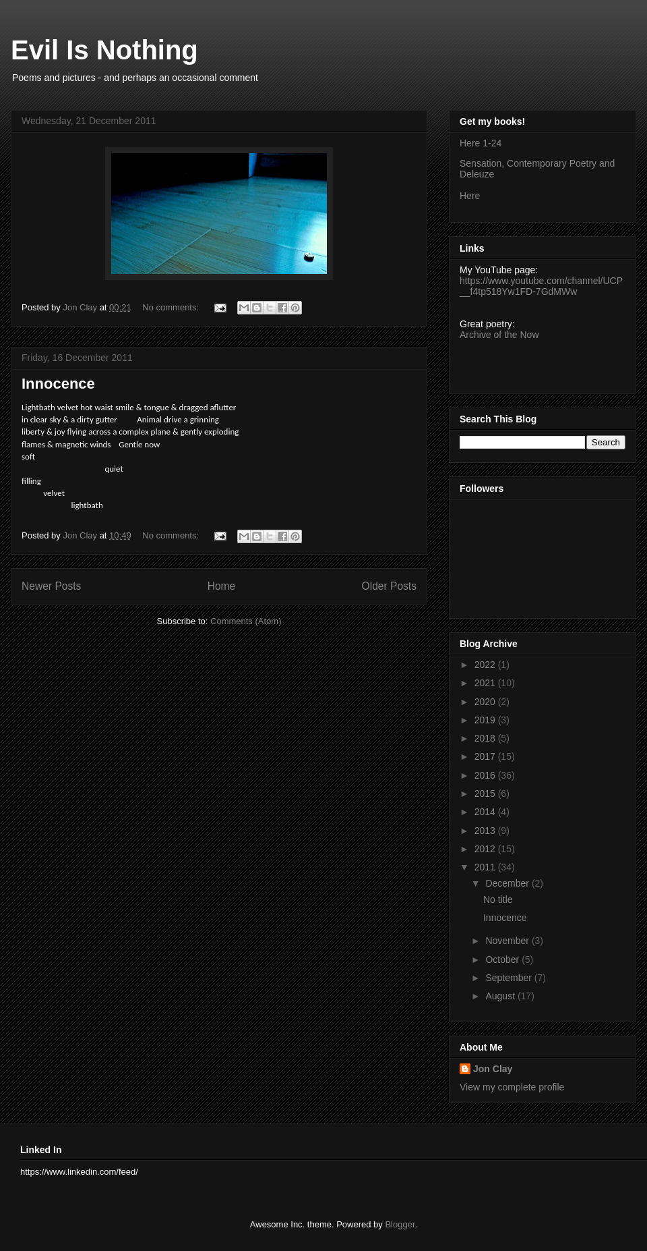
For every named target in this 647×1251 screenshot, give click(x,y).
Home (222, 586)
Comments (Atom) (245, 621)
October (503, 959)
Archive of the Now (499, 334)
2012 (486, 848)
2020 (486, 701)
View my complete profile (512, 1087)
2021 (486, 682)
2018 (486, 738)
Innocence (58, 383)
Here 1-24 (480, 143)
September (509, 977)
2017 (486, 756)
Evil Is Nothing (104, 50)
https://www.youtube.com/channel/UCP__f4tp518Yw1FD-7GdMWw (541, 286)
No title (498, 899)
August (501, 996)
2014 (486, 811)
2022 (486, 664)
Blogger (399, 1224)
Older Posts (389, 586)
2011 (486, 867)
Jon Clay (492, 1068)
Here (470, 195)
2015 (486, 793)
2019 (486, 720)
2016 (486, 775)
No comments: (171, 307)
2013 (486, 830)
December (508, 883)
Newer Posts (51, 586)
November (508, 940)
